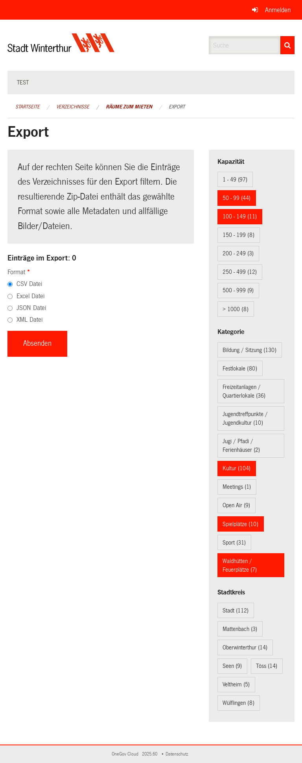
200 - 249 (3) (238, 253)
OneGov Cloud (126, 754)
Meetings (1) (237, 487)
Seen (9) (232, 666)
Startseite (27, 107)
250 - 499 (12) (240, 272)
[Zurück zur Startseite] (61, 49)
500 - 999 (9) (238, 290)
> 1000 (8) (236, 309)
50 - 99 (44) (236, 198)
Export (177, 107)
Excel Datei (30, 296)
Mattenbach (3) (240, 629)
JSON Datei (31, 307)
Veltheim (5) (236, 684)
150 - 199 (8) (238, 235)
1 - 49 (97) (235, 179)
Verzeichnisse (72, 107)
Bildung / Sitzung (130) (249, 350)
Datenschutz (178, 754)
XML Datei (29, 319)
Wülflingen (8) (238, 703)
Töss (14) (266, 666)
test (23, 82)
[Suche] (287, 45)
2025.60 (150, 754)
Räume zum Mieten (129, 107)
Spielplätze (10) (240, 524)
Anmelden (278, 10)
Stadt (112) (236, 610)
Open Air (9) (236, 505)
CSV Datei (29, 284)
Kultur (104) (236, 468)
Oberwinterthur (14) (245, 647)
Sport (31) (234, 542)
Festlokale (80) (240, 368)
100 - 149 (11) (240, 216)
